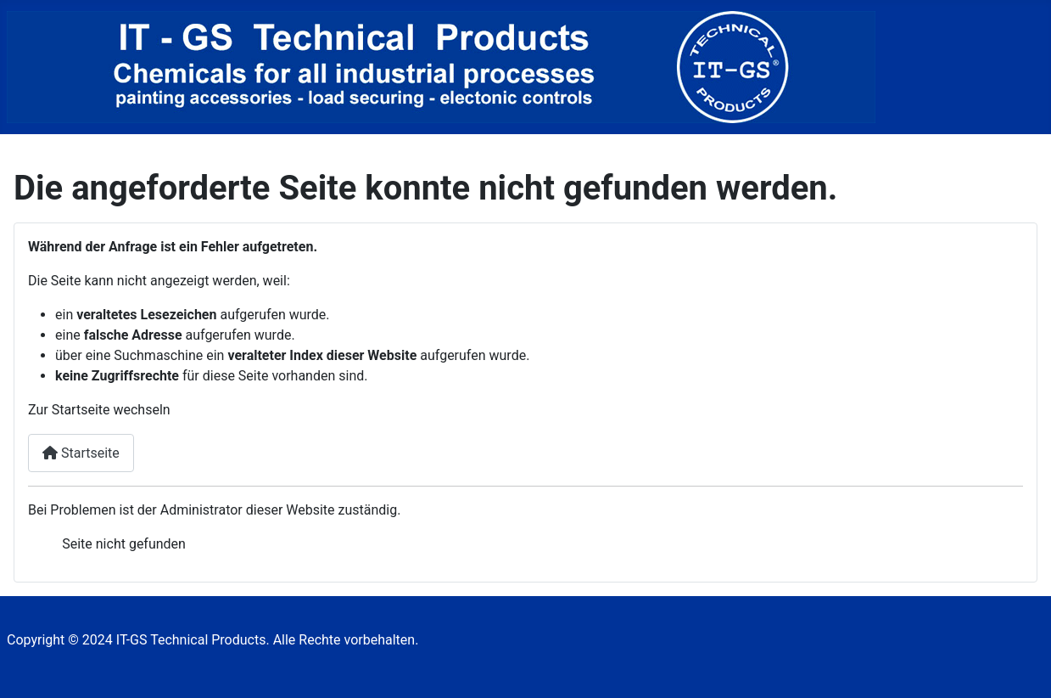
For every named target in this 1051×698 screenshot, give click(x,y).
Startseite (81, 453)
